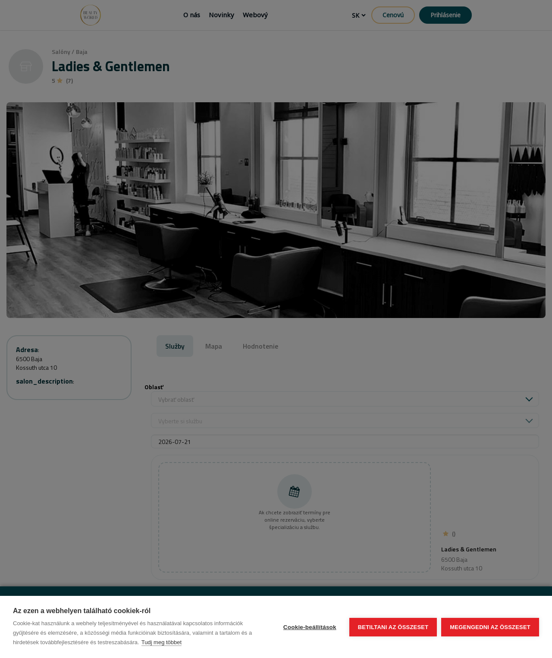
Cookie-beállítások (309, 627)
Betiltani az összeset (393, 627)
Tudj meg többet (161, 642)
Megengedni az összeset (490, 627)
